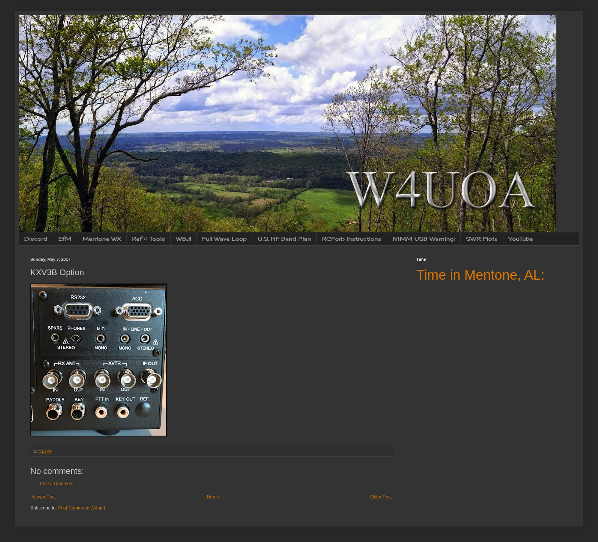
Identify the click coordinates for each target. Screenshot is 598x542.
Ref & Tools (148, 238)
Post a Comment (56, 483)
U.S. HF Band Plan (284, 238)
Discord (35, 238)
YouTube (521, 238)
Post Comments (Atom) (81, 508)
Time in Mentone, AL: (480, 275)
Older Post (381, 497)
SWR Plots (482, 238)
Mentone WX (102, 238)
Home (213, 497)
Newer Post (44, 497)
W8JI (183, 238)
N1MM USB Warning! (423, 238)
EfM (65, 238)
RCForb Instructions (352, 238)
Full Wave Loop (224, 238)
